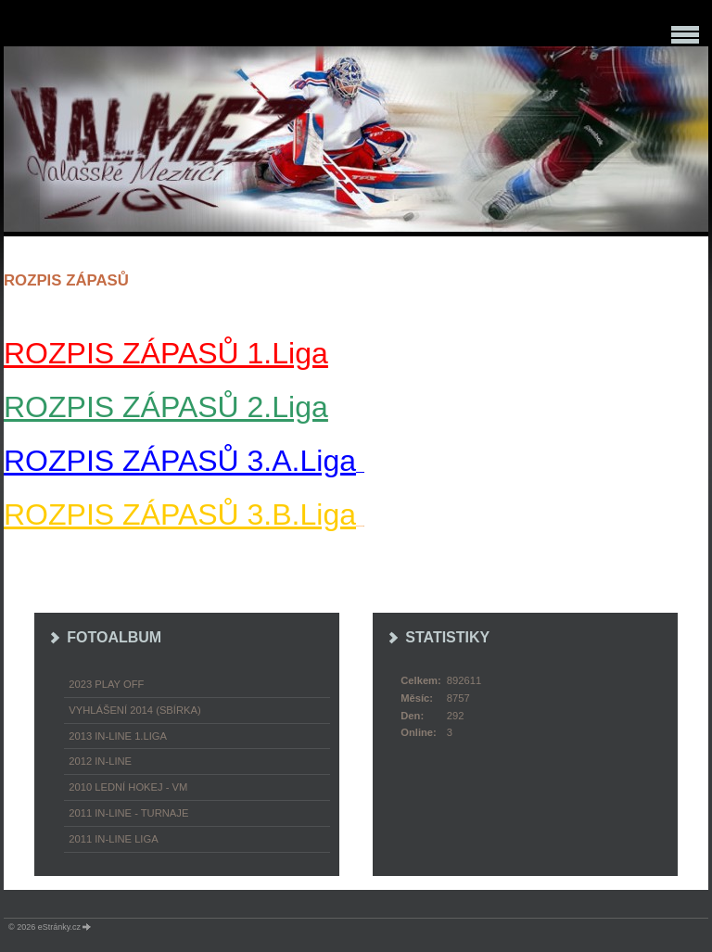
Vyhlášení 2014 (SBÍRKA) (134, 710)
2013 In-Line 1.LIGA (118, 736)
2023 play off (106, 684)
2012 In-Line (100, 761)
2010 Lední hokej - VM (128, 787)
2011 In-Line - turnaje (128, 813)
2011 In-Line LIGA (113, 838)
